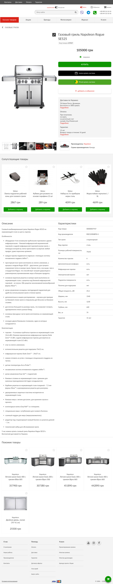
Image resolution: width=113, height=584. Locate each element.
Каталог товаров (9, 20)
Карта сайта (35, 574)
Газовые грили (12, 27)
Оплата (28, 2)
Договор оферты (36, 563)
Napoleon (87, 144)
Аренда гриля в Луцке (66, 563)
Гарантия (38, 2)
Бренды (47, 20)
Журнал (84, 20)
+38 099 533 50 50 (105, 13)
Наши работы (8, 552)
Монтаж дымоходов (65, 558)
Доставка (18, 2)
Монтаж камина (64, 552)
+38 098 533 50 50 (105, 11)
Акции (28, 20)
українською (51, 7)
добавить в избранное (86, 91)
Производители (9, 558)
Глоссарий (34, 569)
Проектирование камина (67, 547)
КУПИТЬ (84, 64)
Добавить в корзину (15, 209)
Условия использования (9, 581)
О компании (7, 547)
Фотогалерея (65, 20)
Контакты (7, 2)
